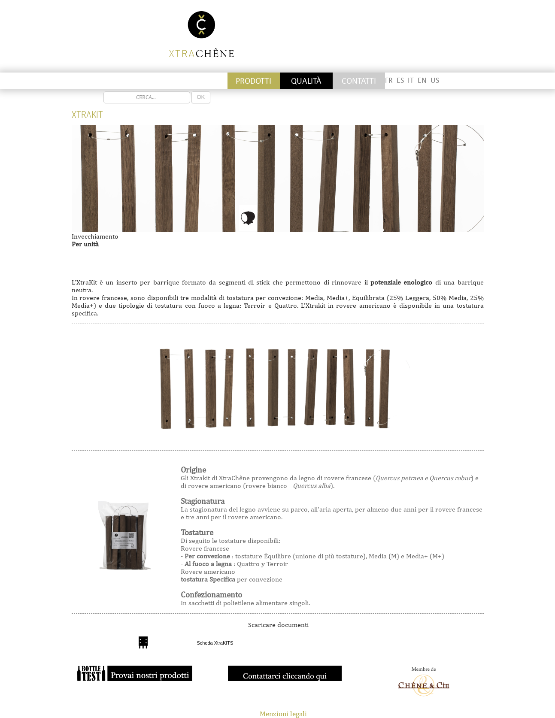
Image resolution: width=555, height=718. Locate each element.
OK (201, 97)
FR (389, 80)
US (435, 80)
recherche (103, 91)
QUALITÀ (306, 80)
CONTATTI (359, 80)
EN (422, 80)
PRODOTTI (253, 80)
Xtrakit (87, 115)
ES (400, 80)
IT (411, 80)
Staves (150, 80)
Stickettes (98, 80)
